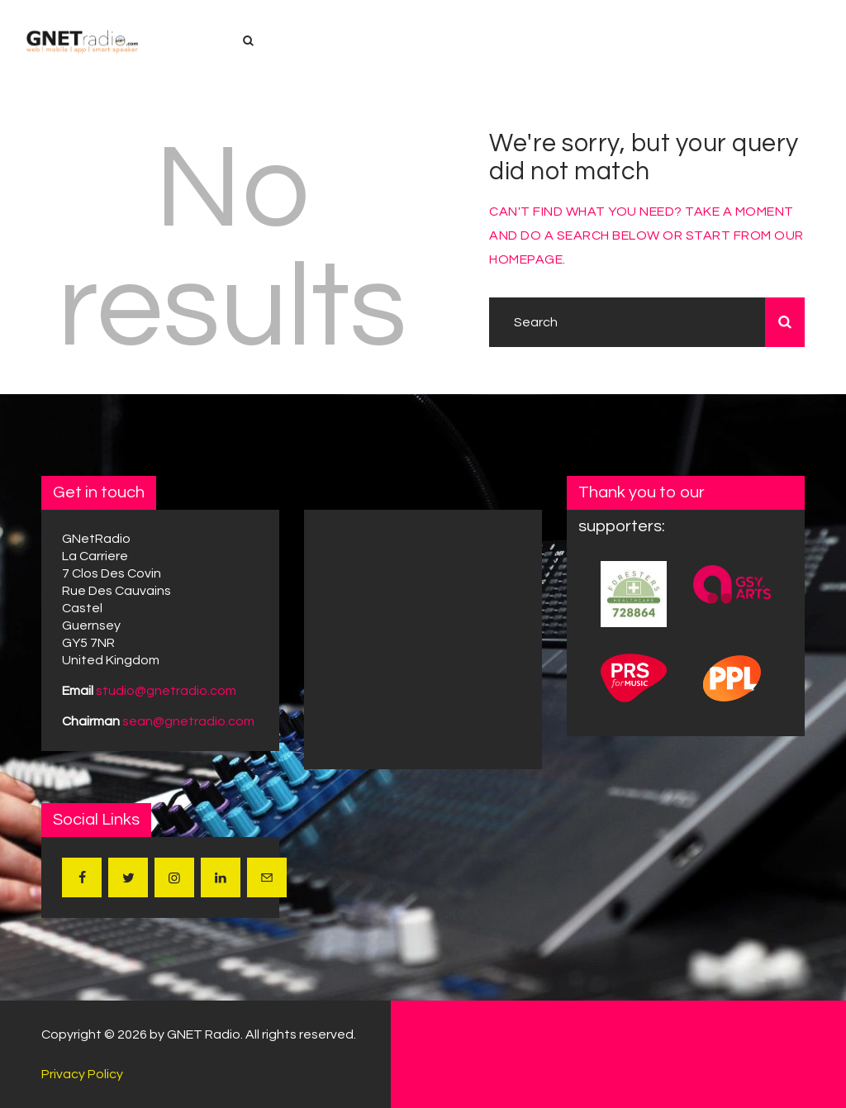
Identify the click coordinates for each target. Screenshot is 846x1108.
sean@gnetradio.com (188, 721)
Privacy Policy (82, 1074)
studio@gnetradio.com (166, 690)
